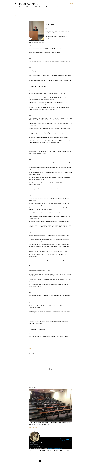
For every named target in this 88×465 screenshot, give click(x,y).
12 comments (34, 427)
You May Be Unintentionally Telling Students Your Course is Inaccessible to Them (50, 424)
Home (20, 9)
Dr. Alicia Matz (28, 3)
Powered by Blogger (44, 461)
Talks (55, 9)
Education (42, 9)
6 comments (34, 453)
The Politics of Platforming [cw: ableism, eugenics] (50, 451)
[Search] (72, 3)
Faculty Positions (33, 9)
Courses (60, 9)
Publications (49, 9)
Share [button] (16, 15)
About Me (25, 9)
